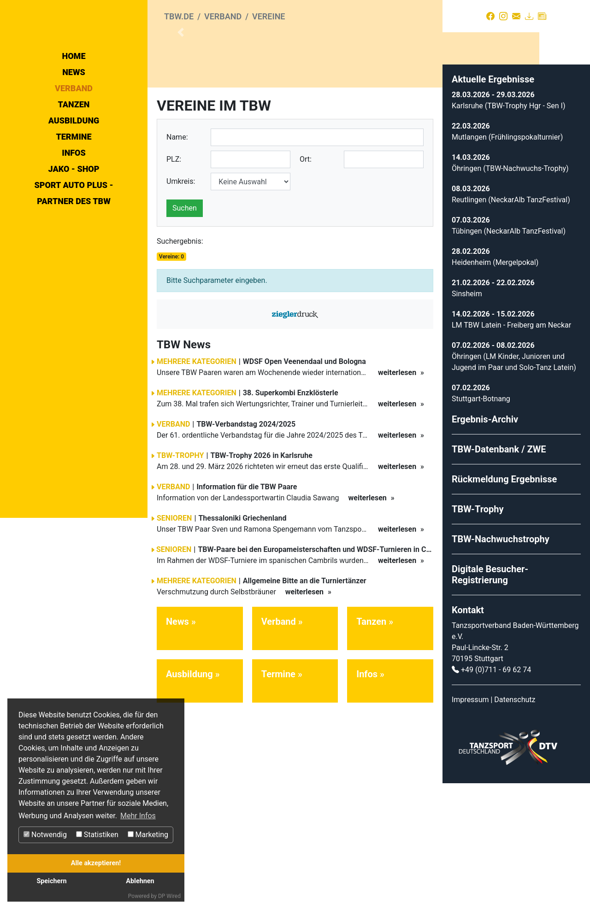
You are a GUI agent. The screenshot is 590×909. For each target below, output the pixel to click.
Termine (73, 219)
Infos (74, 235)
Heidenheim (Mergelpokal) (495, 388)
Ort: (306, 285)
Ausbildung (74, 203)
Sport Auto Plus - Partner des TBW (73, 275)
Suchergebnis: (180, 367)
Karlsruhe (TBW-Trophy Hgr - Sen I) (509, 231)
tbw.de (179, 16)
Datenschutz (514, 825)
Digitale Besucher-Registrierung (490, 700)
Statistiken (97, 834)
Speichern (51, 881)
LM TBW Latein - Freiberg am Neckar (511, 450)
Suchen (184, 333)
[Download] (529, 16)
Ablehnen (140, 881)
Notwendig (45, 834)
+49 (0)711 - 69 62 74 (496, 795)
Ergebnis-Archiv (485, 545)
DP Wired (169, 896)
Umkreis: (180, 307)
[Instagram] (503, 16)
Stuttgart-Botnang (481, 524)
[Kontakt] (516, 16)
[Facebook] (490, 16)
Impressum (470, 825)
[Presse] (542, 16)
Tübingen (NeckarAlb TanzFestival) (509, 356)
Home (74, 138)
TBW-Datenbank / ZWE (499, 575)
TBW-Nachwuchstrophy (500, 664)
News (73, 154)
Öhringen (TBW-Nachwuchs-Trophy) (510, 294)
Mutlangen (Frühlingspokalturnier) (507, 262)
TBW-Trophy (478, 634)
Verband (74, 171)
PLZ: (173, 285)
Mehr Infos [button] (138, 815)
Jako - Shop (74, 251)
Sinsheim (467, 419)
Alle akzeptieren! (96, 863)
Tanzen (74, 187)
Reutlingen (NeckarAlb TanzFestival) (511, 325)
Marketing (148, 834)
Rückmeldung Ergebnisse (504, 604)
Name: (177, 262)
